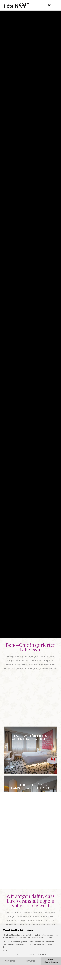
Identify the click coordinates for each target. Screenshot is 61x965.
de (49, 5)
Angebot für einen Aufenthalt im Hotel (30, 750)
